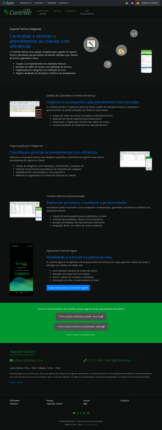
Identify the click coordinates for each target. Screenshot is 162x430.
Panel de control (150, 3)
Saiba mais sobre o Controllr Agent (68, 288)
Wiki (87, 11)
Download (70, 11)
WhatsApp (122, 360)
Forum (86, 400)
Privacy (49, 400)
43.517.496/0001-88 (89, 424)
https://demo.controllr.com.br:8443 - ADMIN (81, 326)
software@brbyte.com (26, 360)
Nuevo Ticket (16, 382)
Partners (52, 3)
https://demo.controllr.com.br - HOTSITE (81, 316)
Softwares (15, 400)
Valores (57, 11)
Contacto (63, 3)
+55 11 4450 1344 (97, 360)
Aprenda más (43, 11)
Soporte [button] (39, 3)
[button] (26, 3)
